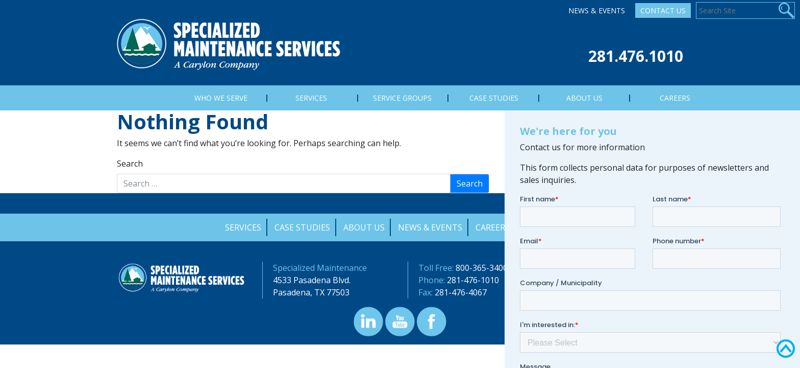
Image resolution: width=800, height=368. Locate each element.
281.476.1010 (635, 55)
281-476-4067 (461, 292)
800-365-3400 (482, 267)
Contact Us (663, 10)
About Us (364, 227)
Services (243, 227)
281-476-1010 (473, 280)
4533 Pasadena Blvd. (312, 280)
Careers (493, 227)
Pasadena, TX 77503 (311, 292)
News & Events (596, 10)
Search (130, 163)
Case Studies (302, 227)
